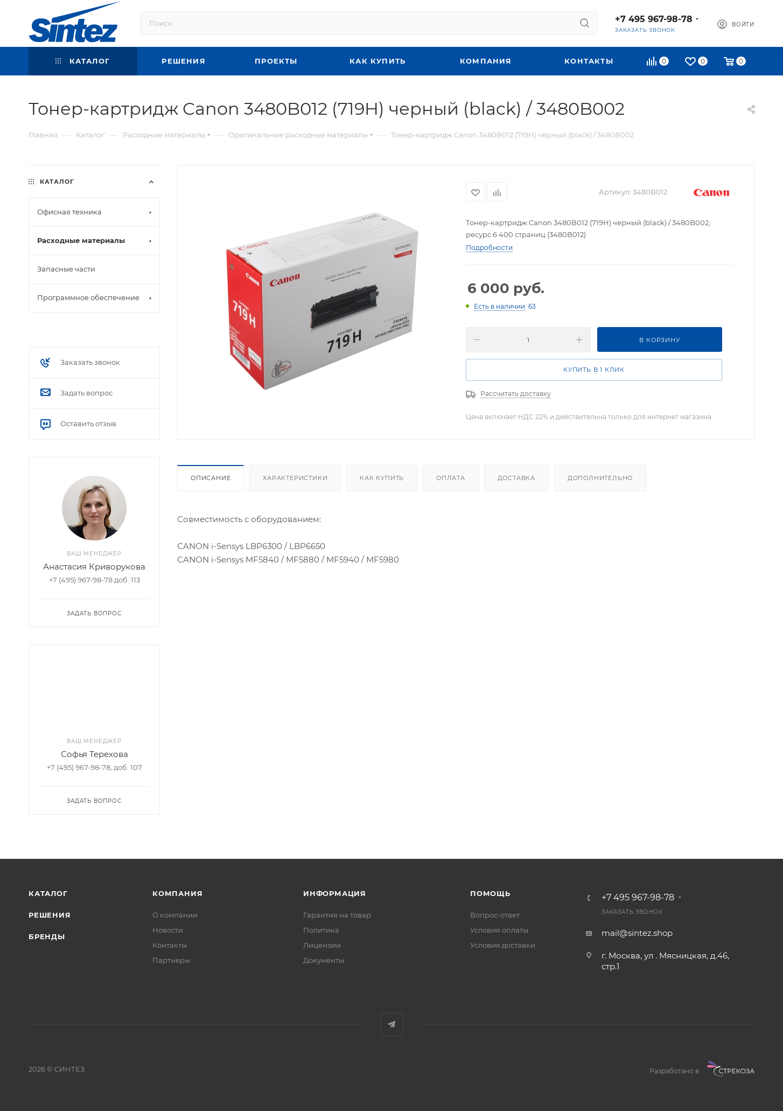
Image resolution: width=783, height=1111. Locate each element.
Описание (210, 478)
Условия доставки (502, 945)
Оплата (450, 478)
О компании (175, 915)
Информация (334, 893)
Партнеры (171, 960)
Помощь (490, 893)
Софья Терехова (94, 754)
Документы (323, 960)
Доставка (516, 478)
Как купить (382, 478)
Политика (321, 930)
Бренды (47, 936)
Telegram (391, 1024)
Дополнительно (600, 478)
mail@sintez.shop (637, 933)
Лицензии (322, 945)
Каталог (48, 893)
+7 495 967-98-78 (654, 19)
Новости (167, 930)
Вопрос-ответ (495, 915)
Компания (177, 893)
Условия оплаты (499, 930)
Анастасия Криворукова (94, 566)
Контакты (169, 945)
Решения (50, 915)
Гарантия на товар (337, 915)
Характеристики (295, 478)
